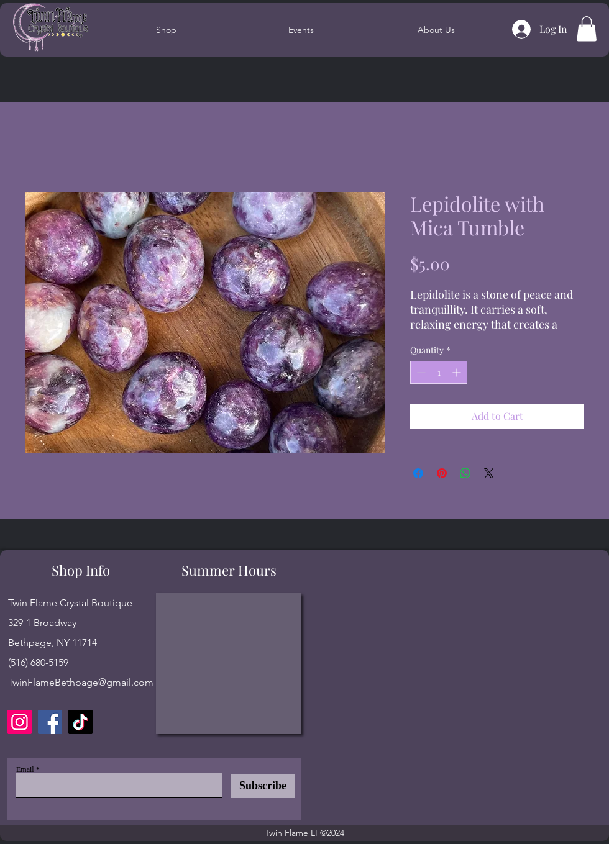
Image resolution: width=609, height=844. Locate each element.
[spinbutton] (439, 372)
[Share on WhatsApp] (465, 473)
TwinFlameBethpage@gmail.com (80, 682)
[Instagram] (19, 722)
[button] (586, 29)
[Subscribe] (263, 786)
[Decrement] (420, 372)
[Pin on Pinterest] (441, 473)
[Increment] (457, 372)
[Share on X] (489, 473)
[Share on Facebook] (418, 473)
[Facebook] (50, 722)
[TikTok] (80, 722)
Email (25, 769)
